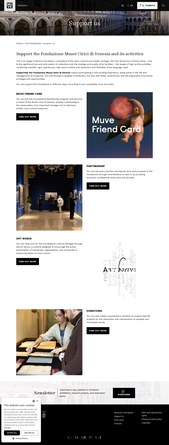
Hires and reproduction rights (152, 414)
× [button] (37, 401)
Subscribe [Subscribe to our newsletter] (124, 393)
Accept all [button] (12, 433)
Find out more (27, 116)
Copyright (146, 422)
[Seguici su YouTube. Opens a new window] (98, 437)
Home (19, 43)
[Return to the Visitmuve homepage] (15, 5)
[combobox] (33, 401)
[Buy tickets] (147, 5)
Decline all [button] (30, 433)
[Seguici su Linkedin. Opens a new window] (83, 437)
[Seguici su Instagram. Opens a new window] (70, 437)
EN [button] (131, 5)
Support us (119, 416)
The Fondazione (33, 43)
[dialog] (21, 420)
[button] (163, 5)
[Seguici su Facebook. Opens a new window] (76, 437)
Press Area (118, 420)
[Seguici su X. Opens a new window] (90, 437)
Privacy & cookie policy (152, 419)
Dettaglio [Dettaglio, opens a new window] (7, 428)
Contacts (118, 423)
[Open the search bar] (123, 5)
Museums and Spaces (123, 412)
